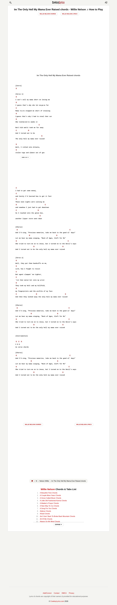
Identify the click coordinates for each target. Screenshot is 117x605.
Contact (56, 593)
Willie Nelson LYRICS (84, 424)
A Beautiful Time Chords (48, 493)
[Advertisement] (58, 57)
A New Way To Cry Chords (49, 506)
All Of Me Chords (46, 519)
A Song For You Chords (48, 508)
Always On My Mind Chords (50, 521)
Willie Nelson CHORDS (33, 424)
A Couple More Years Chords (50, 495)
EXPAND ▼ (58, 524)
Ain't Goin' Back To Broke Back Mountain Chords (57, 516)
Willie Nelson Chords (48, 14)
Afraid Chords (45, 514)
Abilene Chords (45, 511)
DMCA (64, 593)
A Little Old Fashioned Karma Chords (53, 500)
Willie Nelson (48, 489)
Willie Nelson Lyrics (69, 14)
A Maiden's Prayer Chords (49, 503)
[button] (10, 2)
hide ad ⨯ (25, 157)
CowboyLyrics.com (57, 601)
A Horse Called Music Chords (50, 498)
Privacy (71, 593)
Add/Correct (47, 593)
